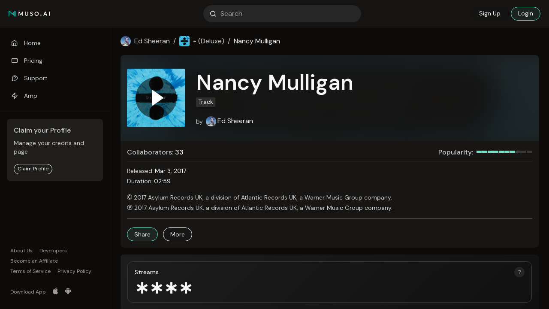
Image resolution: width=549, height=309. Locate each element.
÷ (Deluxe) (208, 40)
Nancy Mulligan (257, 40)
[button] (142, 234)
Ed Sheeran (152, 40)
